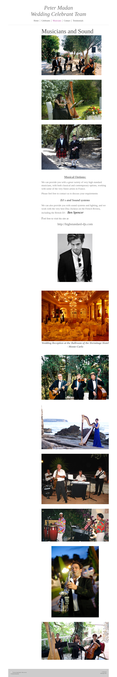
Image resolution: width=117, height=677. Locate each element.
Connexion (104, 671)
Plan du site (24, 672)
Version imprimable (16, 672)
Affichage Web (103, 673)
